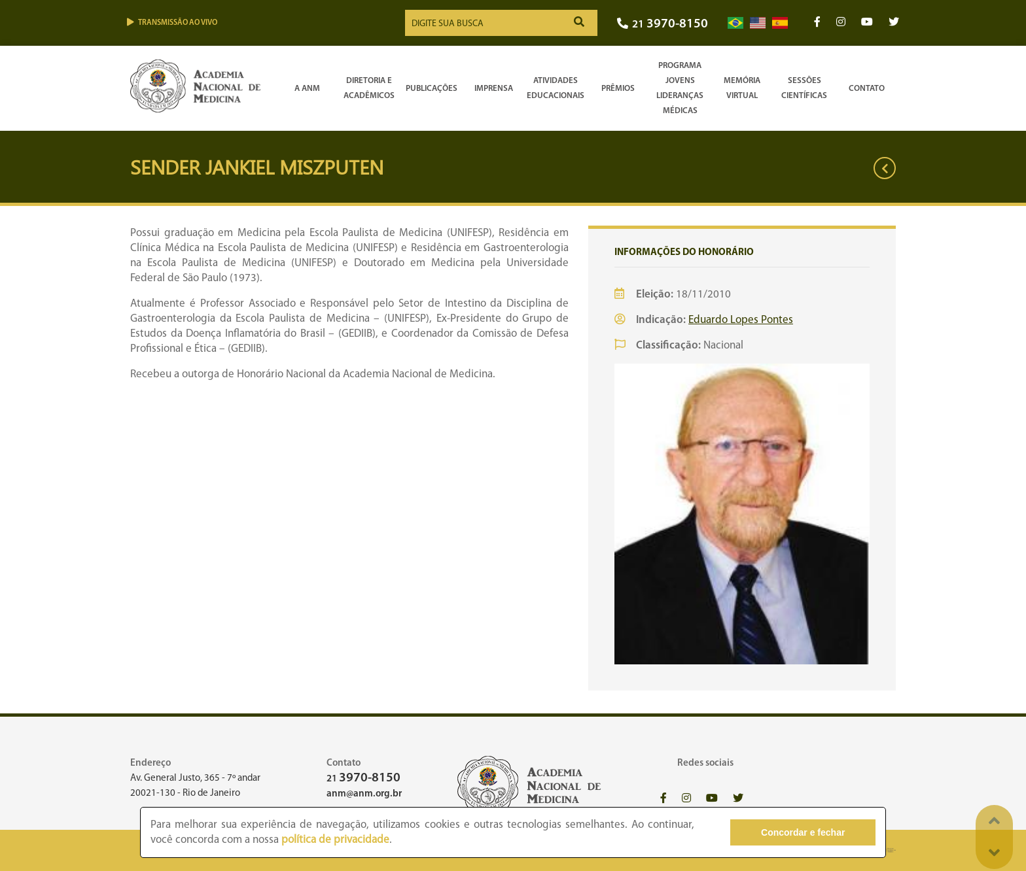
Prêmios (618, 88)
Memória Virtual (742, 88)
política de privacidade (335, 839)
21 (662, 24)
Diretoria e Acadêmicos (369, 88)
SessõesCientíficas (804, 88)
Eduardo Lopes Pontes (740, 320)
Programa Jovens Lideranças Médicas (679, 88)
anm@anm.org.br (364, 794)
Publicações (431, 88)
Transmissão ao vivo (172, 22)
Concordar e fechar (803, 832)
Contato (867, 88)
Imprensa (493, 88)
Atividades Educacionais (555, 88)
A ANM (307, 88)
